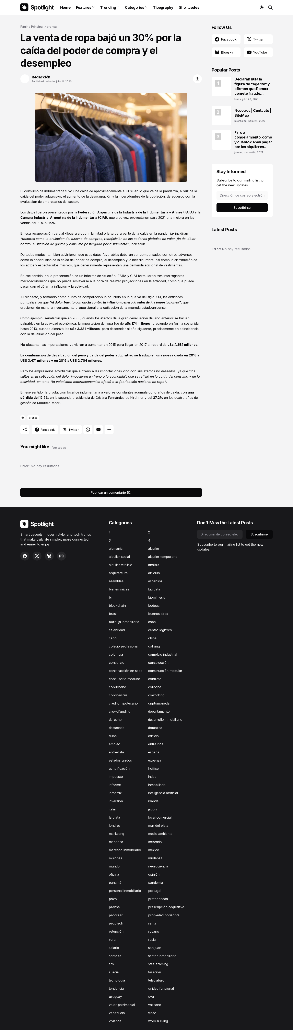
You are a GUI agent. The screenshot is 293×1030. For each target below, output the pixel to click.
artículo (154, 573)
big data (154, 589)
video (152, 1013)
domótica (155, 728)
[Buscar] (269, 7)
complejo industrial (162, 654)
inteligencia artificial (163, 793)
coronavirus (118, 695)
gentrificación (119, 768)
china (152, 638)
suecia (114, 972)
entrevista (116, 752)
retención (116, 931)
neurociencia (158, 866)
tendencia (116, 988)
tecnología (117, 980)
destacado (117, 728)
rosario (153, 931)
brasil (113, 614)
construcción (158, 663)
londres (114, 825)
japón (152, 809)
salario (114, 948)
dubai (113, 736)
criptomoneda (158, 703)
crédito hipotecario (123, 703)
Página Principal (32, 26)
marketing (116, 834)
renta (152, 923)
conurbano (117, 687)
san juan (154, 948)
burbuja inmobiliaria (124, 622)
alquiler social (119, 557)
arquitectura (118, 573)
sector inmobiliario (162, 956)
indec (152, 777)
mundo (114, 866)
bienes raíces (119, 589)
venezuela (117, 1013)
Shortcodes (189, 7)
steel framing (158, 964)
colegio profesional (123, 646)
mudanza (155, 858)
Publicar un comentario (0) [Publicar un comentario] (111, 492)
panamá (115, 883)
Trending (108, 7)
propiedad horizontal (164, 915)
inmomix (115, 793)
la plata (114, 817)
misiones (115, 858)
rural (112, 940)
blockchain (117, 605)
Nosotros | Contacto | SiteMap (252, 112)
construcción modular (165, 671)
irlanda (153, 801)
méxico (153, 850)
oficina (114, 874)
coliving (154, 646)
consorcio (116, 663)
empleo (114, 744)
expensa (154, 760)
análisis (153, 565)
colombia (116, 654)
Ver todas (59, 447)
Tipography (163, 7)
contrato (154, 679)
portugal (154, 891)
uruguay (115, 997)
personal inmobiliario (125, 891)
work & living (158, 1021)
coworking (156, 695)
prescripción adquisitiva (166, 907)
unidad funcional (161, 988)
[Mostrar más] (109, 429)
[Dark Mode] (260, 7)
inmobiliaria (156, 785)
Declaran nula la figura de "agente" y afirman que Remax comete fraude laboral (252, 86)
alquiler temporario (162, 557)
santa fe (115, 956)
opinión (154, 874)
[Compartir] (197, 78)
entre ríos (155, 744)
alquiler (153, 548)
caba (152, 622)
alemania (115, 548)
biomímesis (156, 597)
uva (151, 997)
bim (111, 597)
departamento (159, 711)
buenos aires (158, 614)
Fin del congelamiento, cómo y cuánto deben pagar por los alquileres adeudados (253, 139)
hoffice (153, 768)
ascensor (155, 581)
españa (153, 752)
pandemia (155, 883)
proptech (116, 923)
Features (83, 7)
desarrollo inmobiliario (165, 720)
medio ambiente (160, 834)
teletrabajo (156, 980)
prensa (52, 26)
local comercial (160, 817)
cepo (113, 638)
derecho (115, 720)
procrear (116, 915)
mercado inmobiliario (125, 850)
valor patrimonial (122, 1005)
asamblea (116, 581)
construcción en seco (125, 671)
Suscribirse (242, 208)
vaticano (154, 1005)
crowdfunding (119, 711)
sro (111, 964)
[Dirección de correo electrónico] (242, 195)
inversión (116, 801)
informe (115, 785)
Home (65, 7)
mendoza (116, 842)
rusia (152, 940)
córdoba (154, 687)
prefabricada (158, 899)
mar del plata (158, 825)
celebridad (117, 630)
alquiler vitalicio (120, 565)
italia (112, 809)
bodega (154, 605)
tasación (154, 972)
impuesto (116, 777)
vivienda (115, 1021)
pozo (113, 899)
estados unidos (120, 760)
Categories (134, 7)
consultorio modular (124, 679)
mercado (155, 842)
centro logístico (160, 630)
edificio (153, 736)
